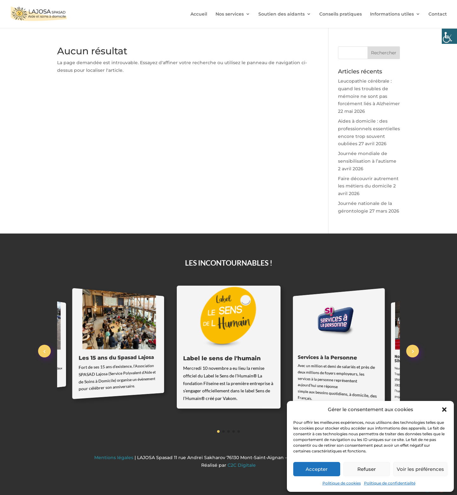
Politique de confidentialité (389, 483)
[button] (444, 409)
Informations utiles (392, 14)
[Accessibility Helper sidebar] (449, 36)
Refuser (366, 469)
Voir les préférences (420, 469)
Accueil (198, 14)
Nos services (229, 14)
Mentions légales (114, 457)
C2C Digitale (242, 465)
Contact (437, 14)
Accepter (317, 469)
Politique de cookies (341, 483)
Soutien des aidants (281, 14)
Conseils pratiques (340, 14)
